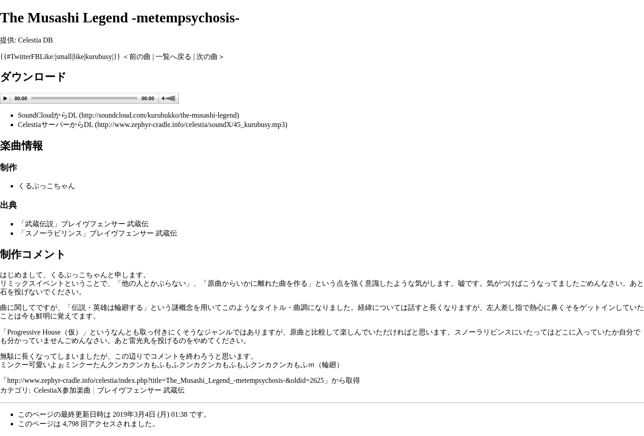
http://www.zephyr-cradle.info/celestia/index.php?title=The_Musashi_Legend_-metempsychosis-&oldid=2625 (165, 380)
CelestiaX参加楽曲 (62, 390)
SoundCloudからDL (47, 115)
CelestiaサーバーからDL (55, 124)
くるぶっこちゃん (46, 186)
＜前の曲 (136, 56)
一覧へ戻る (173, 56)
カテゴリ (14, 390)
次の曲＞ (210, 56)
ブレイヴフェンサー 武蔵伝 (141, 390)
